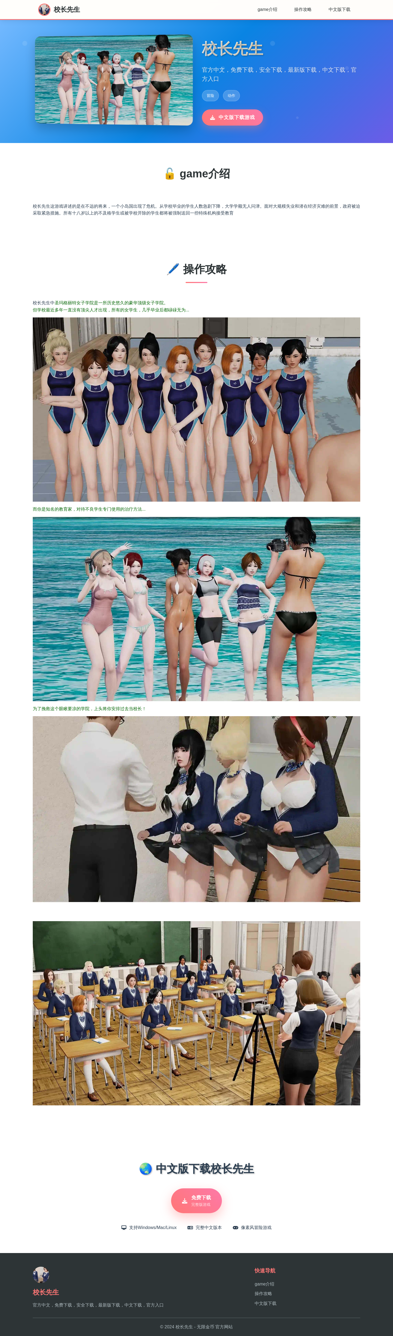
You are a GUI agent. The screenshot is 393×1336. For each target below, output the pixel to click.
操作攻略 (303, 9)
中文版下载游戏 (232, 117)
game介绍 (267, 9)
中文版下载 (339, 9)
